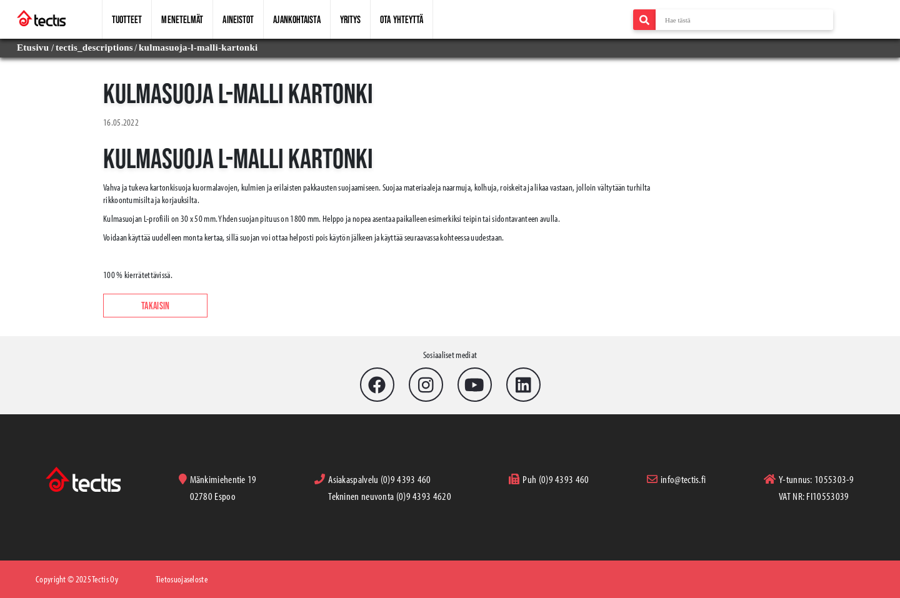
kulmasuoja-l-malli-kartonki (198, 47)
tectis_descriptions (94, 47)
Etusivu (34, 47)
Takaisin (155, 305)
